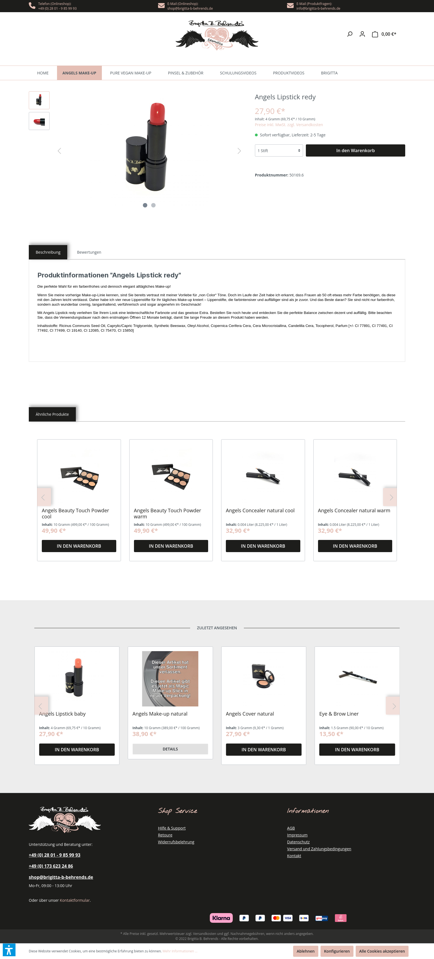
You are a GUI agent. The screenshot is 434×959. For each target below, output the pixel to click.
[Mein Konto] (362, 34)
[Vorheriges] (59, 151)
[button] (9, 950)
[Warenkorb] (384, 34)
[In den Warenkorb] (355, 150)
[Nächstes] (239, 151)
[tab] (48, 252)
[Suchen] (349, 34)
